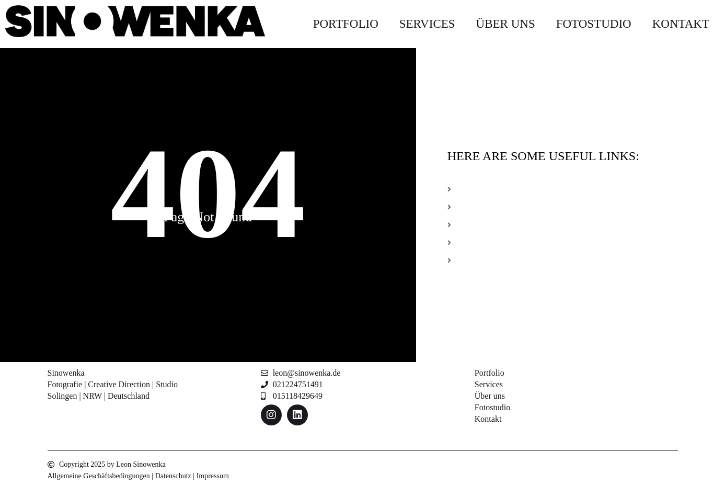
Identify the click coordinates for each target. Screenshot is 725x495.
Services (427, 23)
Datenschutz (173, 476)
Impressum (213, 476)
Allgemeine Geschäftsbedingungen (99, 476)
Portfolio (345, 23)
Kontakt (680, 23)
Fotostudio (593, 23)
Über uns (505, 23)
